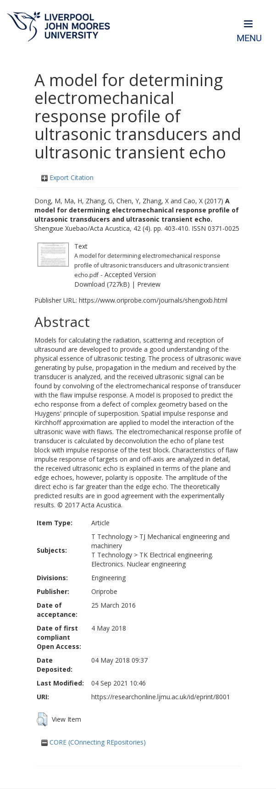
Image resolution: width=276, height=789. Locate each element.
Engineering (108, 577)
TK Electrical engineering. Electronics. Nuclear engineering (152, 559)
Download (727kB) (102, 284)
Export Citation (67, 177)
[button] (42, 719)
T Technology (111, 536)
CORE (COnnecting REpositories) (93, 742)
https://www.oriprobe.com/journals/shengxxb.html (153, 300)
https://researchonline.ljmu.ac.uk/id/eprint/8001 (160, 696)
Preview (148, 284)
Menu (249, 38)
